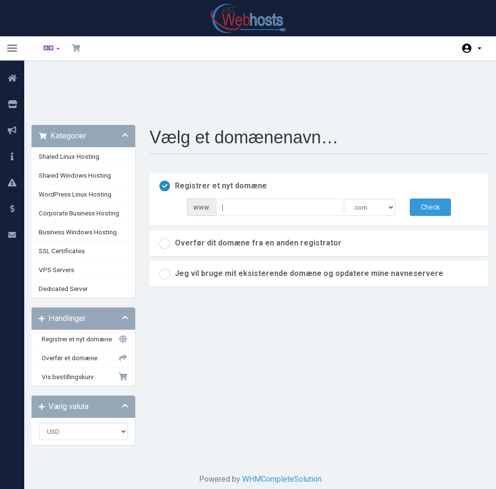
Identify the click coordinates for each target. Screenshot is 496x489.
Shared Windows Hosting (82, 125)
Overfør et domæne (88, 308)
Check (425, 157)
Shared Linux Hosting (76, 106)
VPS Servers (63, 220)
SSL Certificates (69, 201)
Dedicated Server (70, 239)
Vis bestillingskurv (88, 327)
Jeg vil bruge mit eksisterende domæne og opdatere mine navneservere (305, 224)
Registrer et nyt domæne (88, 289)
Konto (479, 48)
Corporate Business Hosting (86, 163)
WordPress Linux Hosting (82, 144)
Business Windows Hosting (85, 182)
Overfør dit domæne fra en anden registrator (254, 193)
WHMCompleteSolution (282, 429)
